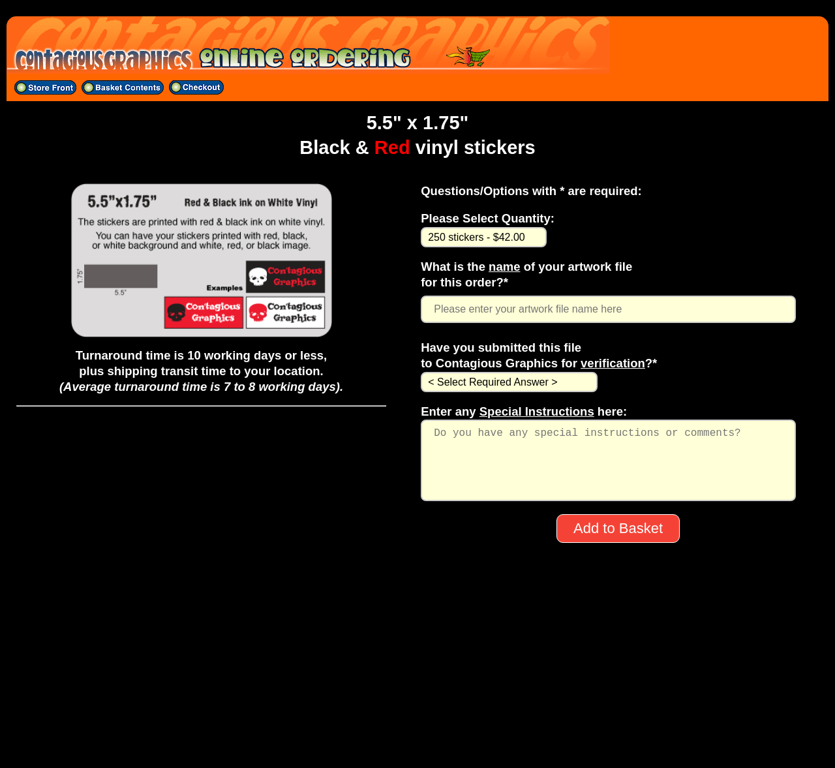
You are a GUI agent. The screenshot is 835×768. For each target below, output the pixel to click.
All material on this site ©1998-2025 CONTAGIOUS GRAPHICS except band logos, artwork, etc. (417, 743)
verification (613, 363)
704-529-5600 (417, 709)
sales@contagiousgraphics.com (417, 726)
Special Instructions (536, 411)
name (504, 266)
